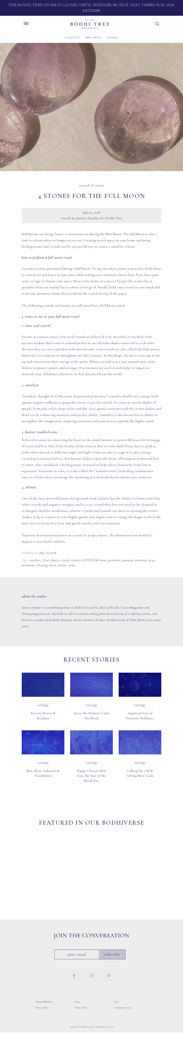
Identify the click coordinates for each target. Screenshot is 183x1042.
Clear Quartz (50, 560)
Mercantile (94, 37)
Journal (112, 37)
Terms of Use (81, 999)
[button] (157, 24)
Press (77, 993)
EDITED (87, 560)
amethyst (35, 560)
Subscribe (113, 946)
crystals (75, 560)
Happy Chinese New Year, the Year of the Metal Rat (91, 776)
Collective (72, 37)
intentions (141, 560)
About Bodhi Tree (44, 993)
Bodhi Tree (89, 24)
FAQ (116, 993)
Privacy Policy (42, 999)
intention (127, 560)
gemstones (114, 560)
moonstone (28, 565)
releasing (41, 565)
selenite (62, 565)
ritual (52, 565)
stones (72, 565)
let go (151, 560)
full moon (100, 560)
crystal (65, 560)
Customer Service (122, 999)
